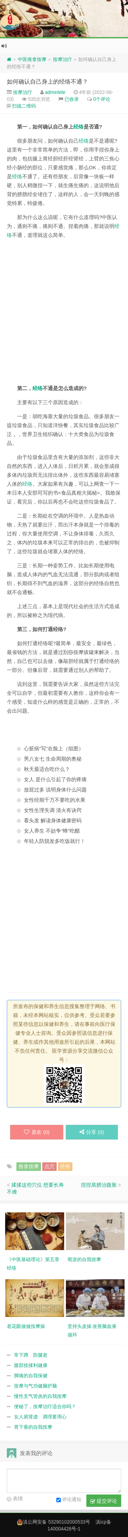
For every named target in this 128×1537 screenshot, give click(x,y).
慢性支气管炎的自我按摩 (40, 1396)
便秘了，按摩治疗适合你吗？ (45, 1406)
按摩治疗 (62, 59)
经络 (78, 127)
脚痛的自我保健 (30, 1375)
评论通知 (68, 1500)
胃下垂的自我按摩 (33, 1427)
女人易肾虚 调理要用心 (40, 1416)
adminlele (55, 92)
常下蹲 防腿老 (30, 1355)
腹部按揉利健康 (30, 1365)
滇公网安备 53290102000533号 (56, 1522)
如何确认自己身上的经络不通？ (47, 81)
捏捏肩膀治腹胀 (99, 1185)
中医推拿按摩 (32, 59)
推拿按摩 (28, 1166)
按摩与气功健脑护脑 (35, 1386)
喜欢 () (36, 1132)
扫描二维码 (24, 106)
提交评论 (103, 1501)
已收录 (72, 99)
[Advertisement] (64, 312)
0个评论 (101, 99)
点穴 (49, 1166)
